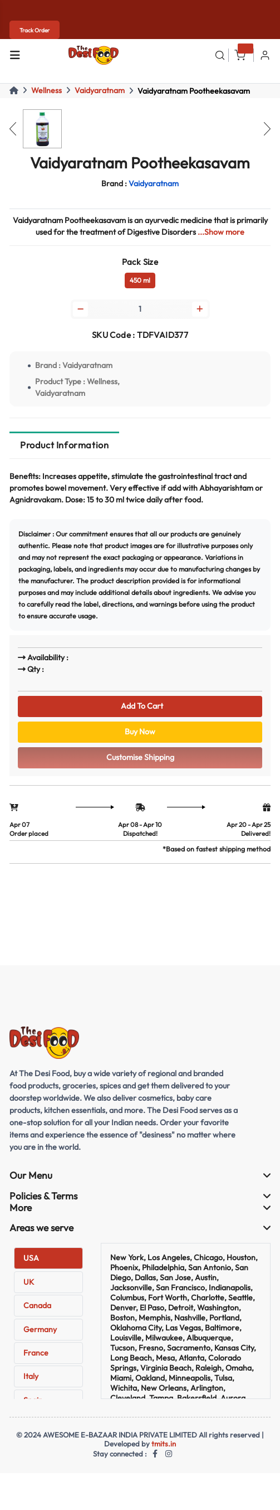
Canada (37, 1305)
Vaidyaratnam (100, 90)
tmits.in (163, 1443)
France (35, 1353)
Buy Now (140, 732)
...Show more (221, 232)
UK (28, 1282)
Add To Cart (140, 706)
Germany (40, 1329)
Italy (30, 1376)
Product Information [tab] (64, 445)
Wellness (46, 90)
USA (31, 1258)
